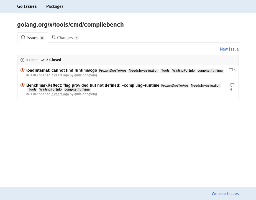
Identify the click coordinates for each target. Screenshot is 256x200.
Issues (32, 38)
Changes (65, 38)
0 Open (28, 60)
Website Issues (225, 193)
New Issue (229, 49)
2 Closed (51, 60)
